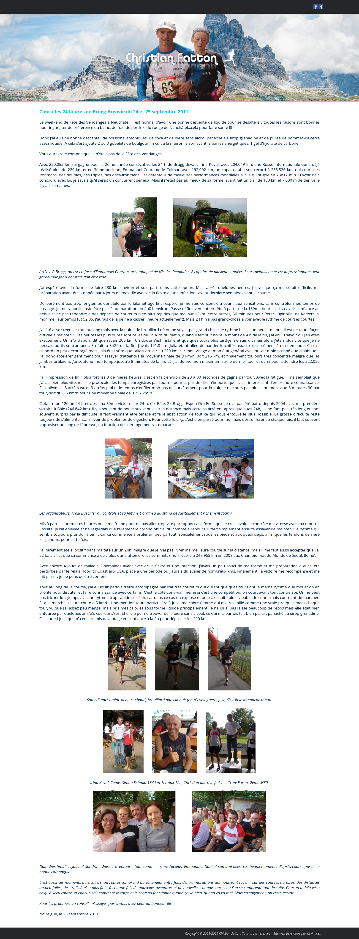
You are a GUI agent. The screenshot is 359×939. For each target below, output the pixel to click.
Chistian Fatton (229, 933)
